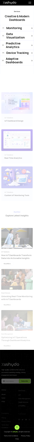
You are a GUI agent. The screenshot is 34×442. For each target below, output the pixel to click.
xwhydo (15, 432)
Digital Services (23, 404)
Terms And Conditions (11, 436)
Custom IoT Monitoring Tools (16, 198)
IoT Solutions (8, 120)
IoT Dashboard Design (13, 123)
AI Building (21, 407)
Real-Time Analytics (13, 160)
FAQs (3, 404)
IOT (19, 397)
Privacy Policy (25, 436)
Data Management (7, 336)
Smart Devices (5, 295)
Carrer (3, 400)
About (3, 397)
